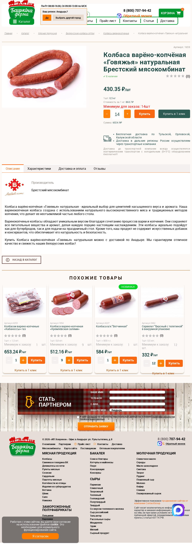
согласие (92, 418)
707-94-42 (171, 441)
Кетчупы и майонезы (101, 464)
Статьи (149, 22)
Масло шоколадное (147, 468)
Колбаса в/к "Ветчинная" (111, 328)
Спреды (141, 464)
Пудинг (141, 478)
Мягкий (94, 531)
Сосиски (46, 474)
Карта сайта (70, 450)
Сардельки (48, 478)
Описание (13, 171)
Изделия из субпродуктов (56, 488)
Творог (140, 474)
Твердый (95, 507)
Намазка (47, 502)
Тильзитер (96, 517)
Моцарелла (96, 524)
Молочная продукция (156, 455)
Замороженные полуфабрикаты (57, 510)
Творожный (96, 493)
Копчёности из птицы (54, 485)
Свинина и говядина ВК (55, 464)
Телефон (96, 400)
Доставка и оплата (72, 171)
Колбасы (47, 461)
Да (47, 17)
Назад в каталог (24, 262)
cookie (54, 524)
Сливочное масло (146, 461)
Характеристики (39, 171)
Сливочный (96, 490)
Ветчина (46, 492)
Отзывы (100, 171)
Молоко (141, 485)
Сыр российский (99, 514)
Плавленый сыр (145, 481)
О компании (48, 446)
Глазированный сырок (149, 495)
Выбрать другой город (68, 17)
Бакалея (97, 455)
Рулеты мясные (51, 471)
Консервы (95, 474)
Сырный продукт (99, 535)
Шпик (45, 495)
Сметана (141, 471)
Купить (144, 116)
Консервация (97, 471)
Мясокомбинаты (51, 450)
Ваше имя (97, 394)
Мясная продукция (59, 455)
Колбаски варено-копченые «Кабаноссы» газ (21, 330)
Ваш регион (98, 412)
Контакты (130, 22)
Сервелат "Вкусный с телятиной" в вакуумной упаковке (162, 330)
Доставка (168, 22)
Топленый (95, 497)
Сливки (141, 492)
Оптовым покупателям (112, 450)
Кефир (140, 488)
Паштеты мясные (52, 481)
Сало (45, 499)
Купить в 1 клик (174, 116)
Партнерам (65, 446)
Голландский (97, 500)
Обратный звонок (137, 16)
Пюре (93, 468)
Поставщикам (88, 450)
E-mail (95, 406)
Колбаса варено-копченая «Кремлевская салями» (66, 330)
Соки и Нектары (99, 461)
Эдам (93, 528)
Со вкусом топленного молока (107, 511)
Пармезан (95, 486)
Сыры (95, 481)
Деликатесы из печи (53, 468)
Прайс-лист (108, 22)
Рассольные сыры (100, 521)
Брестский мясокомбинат (50, 192)
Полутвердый (97, 504)
